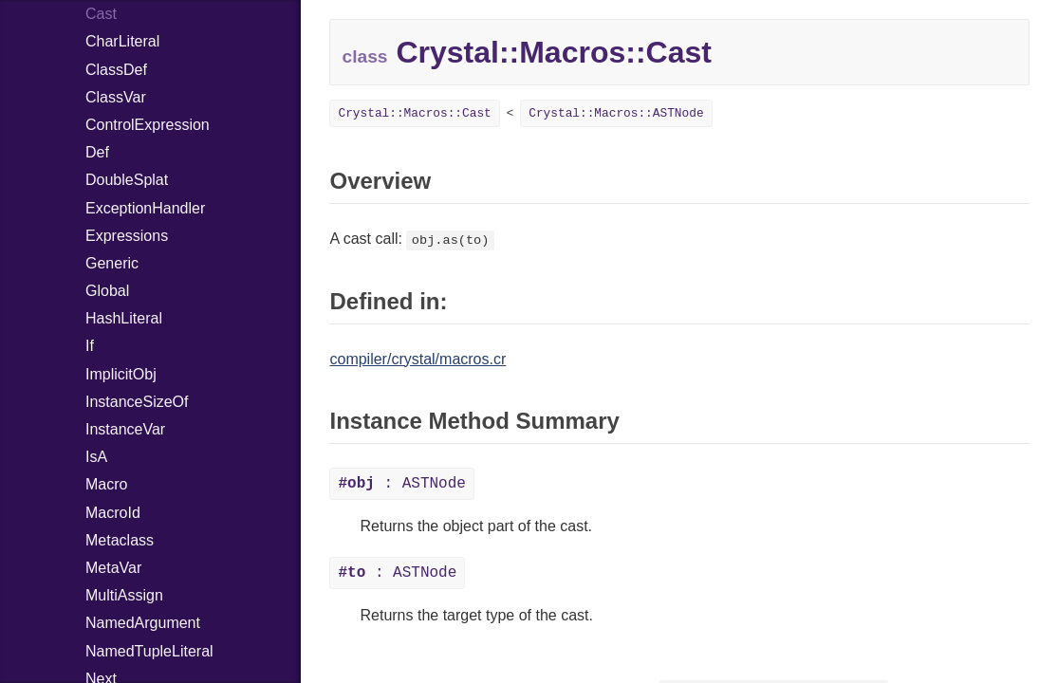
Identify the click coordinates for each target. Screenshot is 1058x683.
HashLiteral (123, 318)
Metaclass (119, 540)
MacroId (112, 513)
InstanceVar (125, 429)
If (89, 346)
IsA (96, 457)
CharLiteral (122, 41)
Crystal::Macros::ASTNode (616, 113)
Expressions (126, 236)
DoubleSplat (126, 180)
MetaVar (113, 568)
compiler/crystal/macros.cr (417, 359)
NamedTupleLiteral (149, 651)
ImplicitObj (121, 374)
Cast (101, 14)
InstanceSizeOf (137, 402)
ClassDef (116, 70)
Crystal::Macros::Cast (414, 113)
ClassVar (115, 97)
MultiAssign (124, 595)
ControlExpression (147, 125)
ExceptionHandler (145, 208)
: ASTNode (401, 483)
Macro (106, 484)
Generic (112, 263)
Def (97, 152)
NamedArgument (142, 623)
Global (107, 291)
